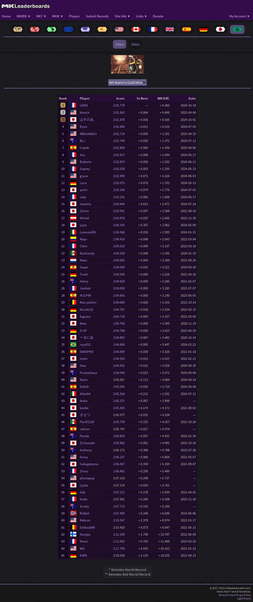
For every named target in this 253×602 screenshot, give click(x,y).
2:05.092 (120, 386)
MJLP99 (85, 295)
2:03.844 (120, 204)
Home (6, 16)
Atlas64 (85, 394)
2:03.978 (120, 218)
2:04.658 (120, 281)
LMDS (84, 105)
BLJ (82, 140)
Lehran (85, 429)
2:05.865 (120, 443)
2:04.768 (120, 323)
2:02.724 (120, 134)
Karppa (85, 534)
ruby (83, 197)
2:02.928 (120, 168)
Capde (84, 147)
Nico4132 (86, 309)
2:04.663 (120, 295)
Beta (83, 323)
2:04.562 (120, 260)
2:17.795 (120, 548)
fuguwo (85, 316)
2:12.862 (120, 541)
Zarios (84, 211)
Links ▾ (141, 16)
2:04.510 (120, 246)
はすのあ (87, 119)
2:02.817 (120, 155)
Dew (83, 365)
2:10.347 (120, 520)
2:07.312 (120, 492)
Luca (83, 183)
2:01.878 (120, 119)
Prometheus (88, 372)
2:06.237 (120, 457)
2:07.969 (120, 513)
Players (74, 16)
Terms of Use (226, 595)
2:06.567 (120, 464)
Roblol (84, 513)
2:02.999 (120, 176)
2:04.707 (120, 309)
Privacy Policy (243, 595)
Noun (84, 541)
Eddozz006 (87, 527)
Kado (83, 499)
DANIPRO (86, 351)
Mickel (84, 218)
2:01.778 (120, 105)
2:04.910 (120, 358)
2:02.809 (120, 147)
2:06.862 (120, 471)
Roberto (85, 162)
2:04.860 (120, 344)
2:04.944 (120, 372)
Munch (84, 112)
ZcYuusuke (87, 443)
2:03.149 (120, 190)
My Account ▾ (239, 16)
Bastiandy (87, 253)
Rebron (85, 520)
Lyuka (84, 485)
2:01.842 (120, 112)
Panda (84, 436)
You (82, 155)
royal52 (85, 344)
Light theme (244, 598)
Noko (83, 400)
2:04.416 (120, 239)
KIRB (83, 555)
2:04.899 (120, 351)
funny (84, 457)
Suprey (85, 168)
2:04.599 (120, 274)
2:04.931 (120, 365)
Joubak (85, 288)
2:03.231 (120, 197)
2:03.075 (120, 183)
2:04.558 (120, 253)
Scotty (84, 506)
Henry (84, 281)
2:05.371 (120, 400)
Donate (158, 16)
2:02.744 (120, 140)
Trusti (84, 274)
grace (84, 176)
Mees (83, 260)
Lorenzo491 (88, 232)
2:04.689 (120, 302)
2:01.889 (120, 126)
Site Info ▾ (122, 16)
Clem (83, 246)
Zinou (84, 471)
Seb (82, 492)
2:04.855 (120, 337)
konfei (84, 408)
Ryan (83, 126)
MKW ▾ (57, 16)
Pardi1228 (87, 422)
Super (84, 267)
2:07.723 (120, 506)
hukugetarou (89, 464)
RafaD (84, 386)
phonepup (87, 478)
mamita (85, 204)
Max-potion (88, 302)
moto (83, 358)
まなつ (85, 414)
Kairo (84, 379)
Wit (82, 548)
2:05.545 (120, 408)
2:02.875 (120, 162)
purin (83, 190)
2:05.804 (120, 436)
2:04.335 (120, 225)
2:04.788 (120, 330)
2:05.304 (120, 394)
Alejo (83, 239)
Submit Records (97, 16)
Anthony (86, 450)
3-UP (83, 330)
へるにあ (87, 337)
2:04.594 (120, 267)
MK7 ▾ (41, 16)
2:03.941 (120, 211)
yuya (83, 225)
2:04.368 (120, 232)
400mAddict (88, 134)
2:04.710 (120, 316)
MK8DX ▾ (23, 16)
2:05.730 (120, 422)
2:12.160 (120, 534)
